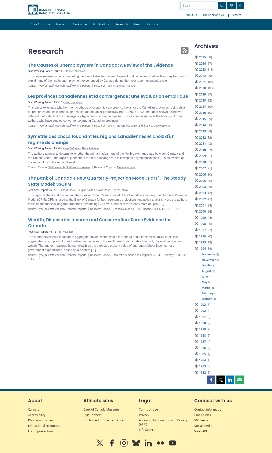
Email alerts (202, 415)
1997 (202, 230)
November (209, 260)
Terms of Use (148, 409)
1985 (202, 354)
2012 (202, 137)
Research (121, 24)
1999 (202, 218)
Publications (101, 24)
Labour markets (126, 85)
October (207, 265)
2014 (202, 125)
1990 (202, 323)
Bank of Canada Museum (101, 409)
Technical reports (76, 208)
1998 (202, 224)
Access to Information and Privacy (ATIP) (163, 422)
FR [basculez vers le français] (231, 5)
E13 (178, 208)
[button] (211, 380)
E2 (32, 259)
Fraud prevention (40, 431)
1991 (202, 317)
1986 (202, 348)
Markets (61, 24)
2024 (202, 63)
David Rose (103, 190)
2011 (202, 144)
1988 (202, 335)
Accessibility (36, 415)
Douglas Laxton (86, 190)
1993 (202, 305)
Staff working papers (78, 85)
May (204, 282)
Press (137, 24)
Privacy (144, 415)
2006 (202, 174)
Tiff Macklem (66, 231)
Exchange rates (126, 167)
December (208, 254)
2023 (202, 69)
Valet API (200, 431)
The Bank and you (214, 15)
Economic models (123, 208)
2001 (202, 205)
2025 (202, 57)
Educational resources (44, 426)
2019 (202, 94)
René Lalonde (90, 148)
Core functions (41, 24)
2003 (202, 193)
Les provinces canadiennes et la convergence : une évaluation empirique (108, 96)
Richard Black (67, 190)
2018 (202, 100)
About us (191, 15)
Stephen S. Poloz (74, 71)
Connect (92, 415)
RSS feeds (201, 420)
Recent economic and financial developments (143, 125)
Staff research (56, 85)
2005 (202, 181)
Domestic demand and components (134, 255)
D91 (185, 255)
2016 (202, 113)
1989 (202, 329)
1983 (202, 366)
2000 (202, 211)
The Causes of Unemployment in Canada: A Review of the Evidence (100, 65)
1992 (202, 311)
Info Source (147, 430)
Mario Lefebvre (73, 102)
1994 (202, 248)
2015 (202, 119)
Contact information (208, 409)
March (206, 287)
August (206, 271)
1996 (202, 236)
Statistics (152, 24)
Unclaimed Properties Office (103, 420)
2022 (202, 76)
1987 (202, 342)
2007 (202, 168)
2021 (202, 82)
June (205, 276)
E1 (173, 208)
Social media (203, 426)
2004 (202, 187)
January (207, 298)
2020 (202, 88)
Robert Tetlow (120, 190)
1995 (202, 242)
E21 (38, 259)
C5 (159, 208)
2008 (202, 162)
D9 (179, 255)
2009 (202, 156)
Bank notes (80, 24)
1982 (202, 372)
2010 (202, 150)
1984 (202, 360)
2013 (202, 131)
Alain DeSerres (72, 148)
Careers (236, 15)
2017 (202, 107)
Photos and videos (41, 420)
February (208, 293)
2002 (202, 199)
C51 (164, 208)
